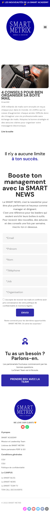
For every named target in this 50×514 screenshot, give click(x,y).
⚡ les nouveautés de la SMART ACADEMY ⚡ (25, 3)
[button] (45, 27)
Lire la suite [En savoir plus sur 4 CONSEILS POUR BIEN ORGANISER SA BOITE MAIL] (7, 131)
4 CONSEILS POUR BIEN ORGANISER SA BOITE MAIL (22, 95)
